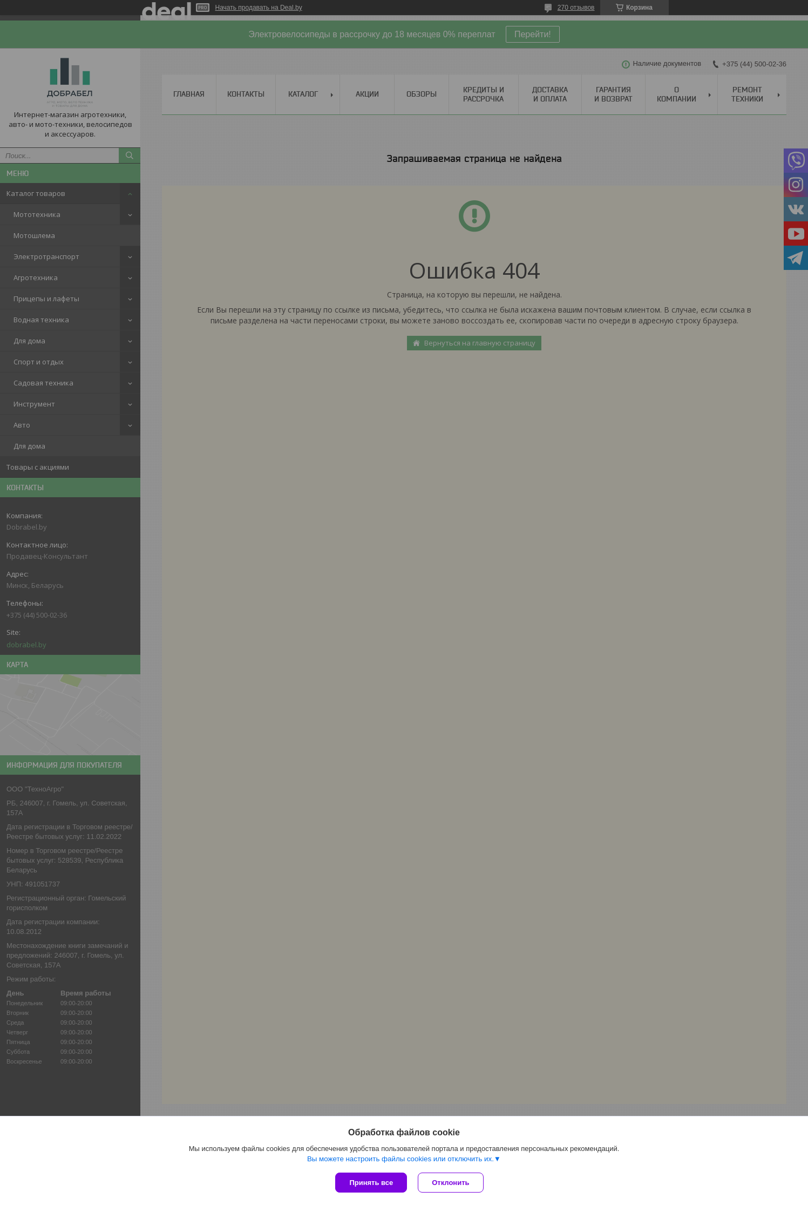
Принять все (371, 1183)
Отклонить (450, 1183)
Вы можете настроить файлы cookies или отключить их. (400, 1159)
